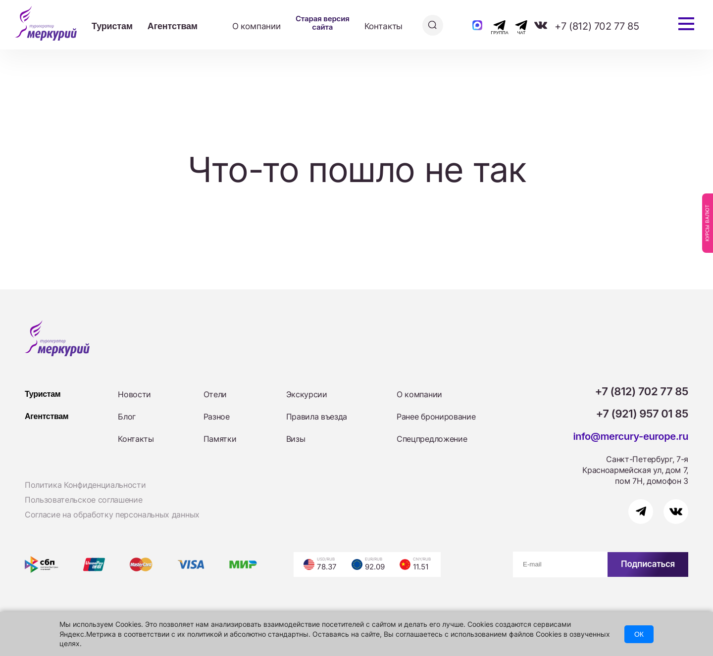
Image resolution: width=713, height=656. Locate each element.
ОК (639, 634)
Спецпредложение (432, 439)
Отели (215, 394)
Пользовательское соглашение (83, 500)
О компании (256, 26)
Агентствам (173, 26)
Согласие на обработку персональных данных (112, 514)
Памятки (220, 439)
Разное (217, 417)
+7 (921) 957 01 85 (642, 413)
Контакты (383, 26)
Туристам (112, 26)
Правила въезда (317, 417)
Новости (134, 394)
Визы (296, 439)
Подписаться (648, 564)
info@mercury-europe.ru (630, 436)
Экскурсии (306, 394)
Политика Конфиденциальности (85, 485)
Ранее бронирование (436, 417)
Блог (127, 417)
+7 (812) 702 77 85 (597, 26)
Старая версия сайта (323, 23)
